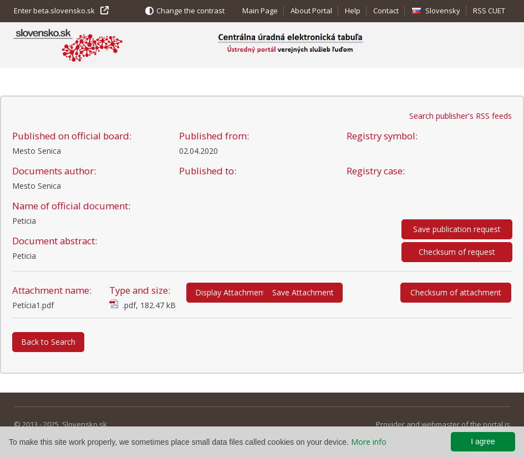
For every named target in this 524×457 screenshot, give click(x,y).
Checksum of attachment (455, 292)
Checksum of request (457, 252)
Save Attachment (303, 292)
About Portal (311, 11)
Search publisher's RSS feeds (460, 116)
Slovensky (442, 11)
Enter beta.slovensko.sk (54, 11)
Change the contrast (190, 11)
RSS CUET (489, 11)
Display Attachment (230, 292)
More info (368, 441)
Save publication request (457, 229)
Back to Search (48, 342)
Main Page (260, 11)
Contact (386, 11)
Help (352, 11)
